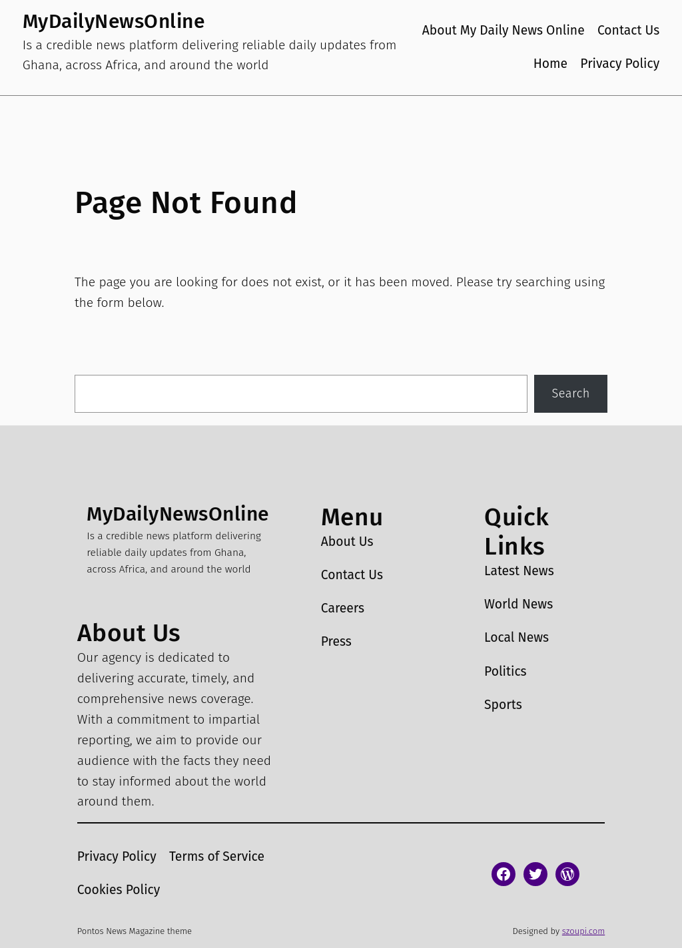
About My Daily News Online (503, 30)
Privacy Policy (619, 63)
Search (571, 393)
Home (550, 63)
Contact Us (628, 30)
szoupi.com (583, 931)
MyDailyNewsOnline (114, 21)
